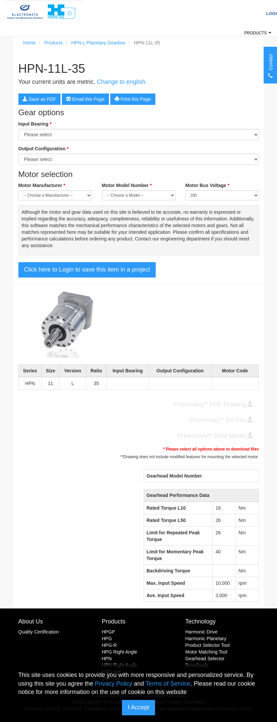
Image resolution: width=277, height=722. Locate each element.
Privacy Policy (113, 683)
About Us (30, 621)
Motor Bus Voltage (207, 185)
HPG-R (109, 645)
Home (29, 42)
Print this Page (133, 99)
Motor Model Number (127, 185)
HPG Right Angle (119, 652)
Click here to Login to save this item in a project (87, 269)
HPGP (108, 632)
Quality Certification (38, 632)
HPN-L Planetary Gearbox (98, 42)
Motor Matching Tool (206, 652)
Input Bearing (35, 124)
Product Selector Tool (207, 645)
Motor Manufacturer (41, 185)
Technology (200, 621)
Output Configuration (43, 148)
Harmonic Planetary (206, 638)
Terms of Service (167, 683)
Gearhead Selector (205, 658)
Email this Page (85, 99)
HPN (107, 658)
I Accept (138, 707)
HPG (107, 638)
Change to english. (122, 81)
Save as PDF (39, 99)
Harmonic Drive (201, 632)
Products (258, 35)
